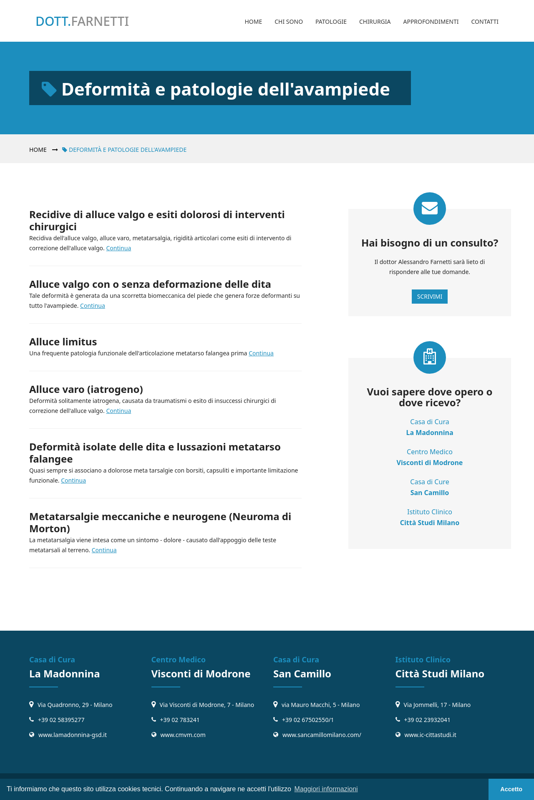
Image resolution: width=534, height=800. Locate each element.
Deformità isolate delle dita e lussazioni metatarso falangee (155, 452)
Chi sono (289, 21)
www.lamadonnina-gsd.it (72, 735)
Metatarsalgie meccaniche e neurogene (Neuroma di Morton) (160, 522)
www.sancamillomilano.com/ (321, 735)
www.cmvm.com (183, 735)
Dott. (82, 21)
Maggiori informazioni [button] (326, 788)
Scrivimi (430, 296)
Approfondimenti (430, 21)
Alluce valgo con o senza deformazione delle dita (150, 284)
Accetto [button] (511, 789)
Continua (118, 248)
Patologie (331, 21)
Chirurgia (375, 21)
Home (253, 21)
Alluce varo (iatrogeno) (86, 389)
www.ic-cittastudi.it (430, 735)
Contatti (485, 21)
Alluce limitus (63, 341)
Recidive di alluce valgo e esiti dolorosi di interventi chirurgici (157, 220)
